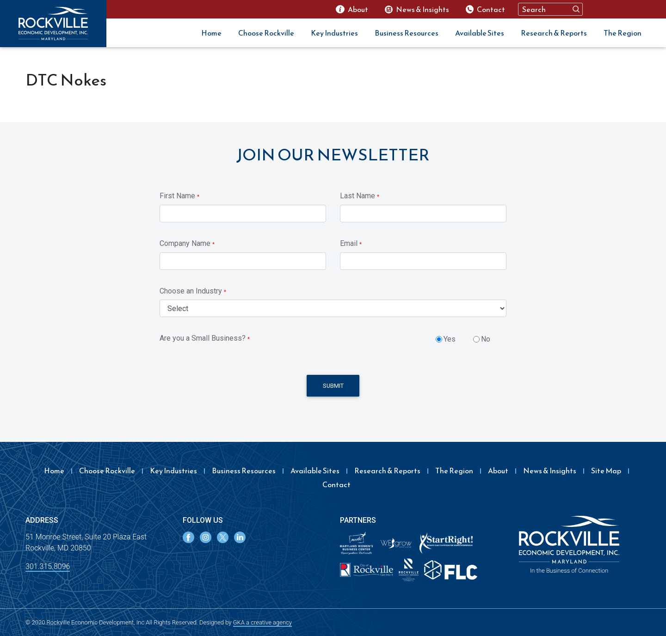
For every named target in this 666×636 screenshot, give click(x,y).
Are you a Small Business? (205, 338)
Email (351, 243)
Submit (333, 385)
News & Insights (549, 470)
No (485, 339)
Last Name (359, 195)
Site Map (606, 470)
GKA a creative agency (262, 622)
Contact (336, 484)
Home (211, 32)
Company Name (187, 243)
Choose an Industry (193, 291)
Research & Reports (554, 32)
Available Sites (479, 32)
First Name (179, 195)
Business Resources (406, 32)
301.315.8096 (47, 566)
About (498, 470)
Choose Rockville (266, 32)
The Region (622, 32)
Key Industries (334, 32)
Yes (450, 339)
